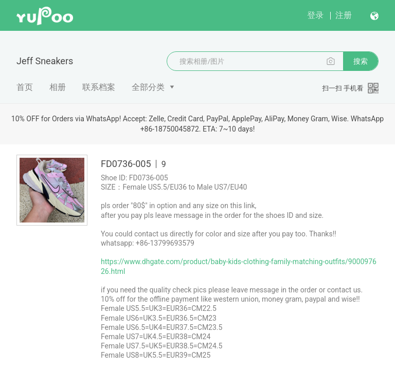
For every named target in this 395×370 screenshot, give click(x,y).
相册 (57, 87)
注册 (343, 15)
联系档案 (98, 87)
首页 (24, 87)
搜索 (360, 61)
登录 (315, 15)
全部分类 (148, 87)
